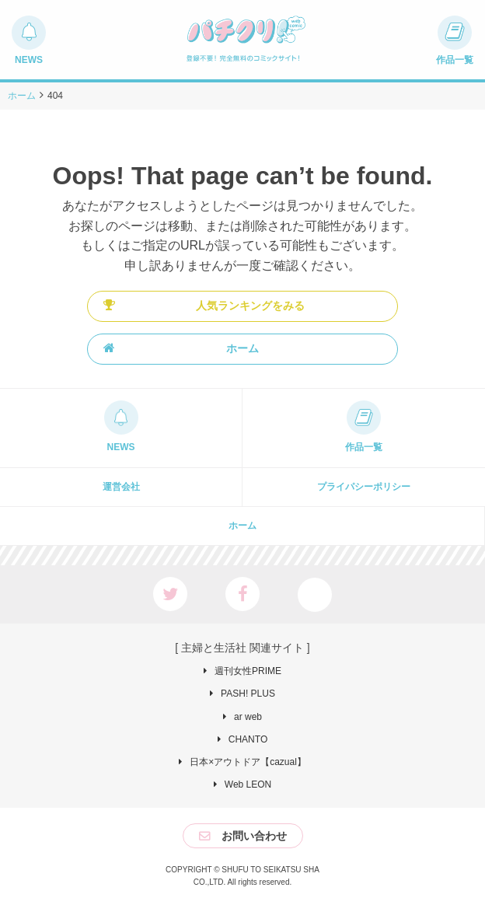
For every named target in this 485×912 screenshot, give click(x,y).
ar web (248, 716)
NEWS (121, 447)
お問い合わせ (254, 835)
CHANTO (248, 739)
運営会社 (121, 486)
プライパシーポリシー (363, 486)
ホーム (181, 348)
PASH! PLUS (248, 693)
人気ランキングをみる (204, 305)
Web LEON (248, 784)
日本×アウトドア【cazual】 (248, 762)
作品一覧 (363, 447)
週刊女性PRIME (248, 671)
